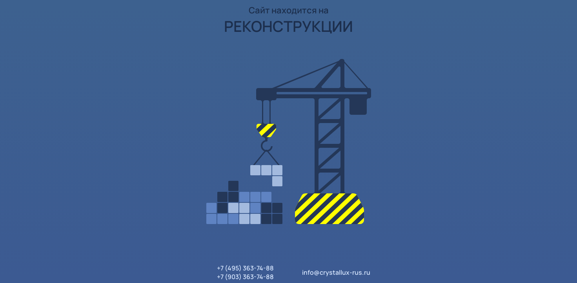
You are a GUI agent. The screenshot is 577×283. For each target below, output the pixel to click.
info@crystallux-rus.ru (336, 272)
